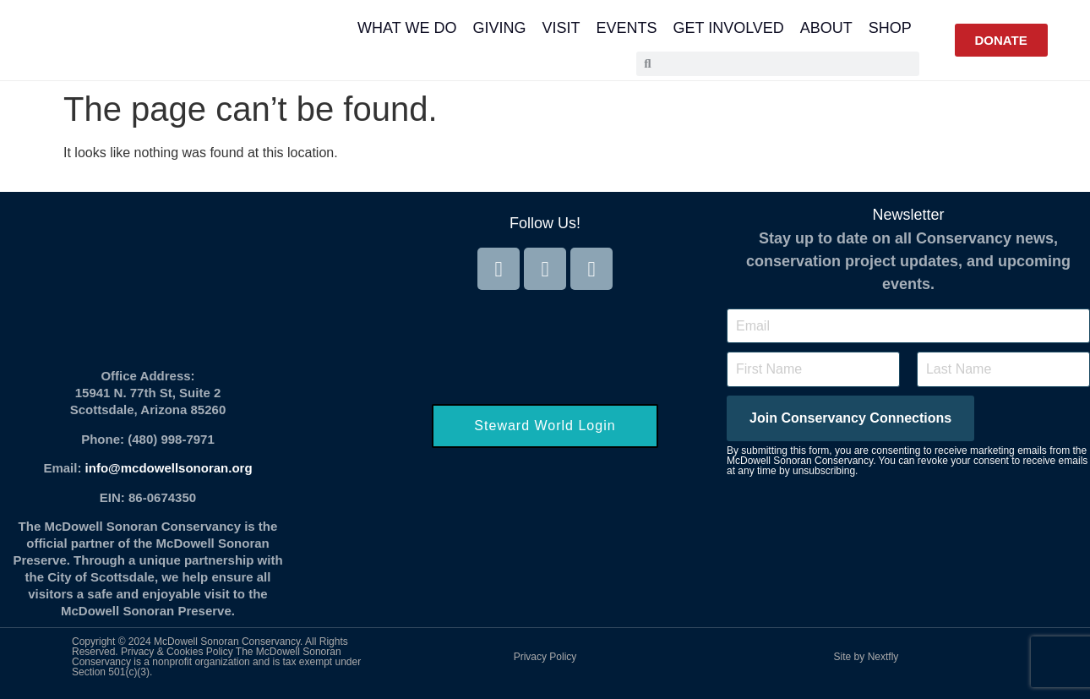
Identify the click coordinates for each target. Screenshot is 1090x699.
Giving (499, 27)
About (826, 27)
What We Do (406, 27)
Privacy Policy (545, 657)
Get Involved (728, 27)
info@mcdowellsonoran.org (169, 468)
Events (626, 27)
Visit (561, 27)
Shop (890, 27)
